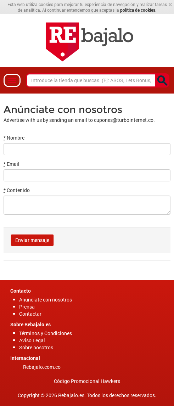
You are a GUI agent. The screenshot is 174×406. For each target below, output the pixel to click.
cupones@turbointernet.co (123, 120)
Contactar (30, 313)
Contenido (17, 190)
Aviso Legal (32, 340)
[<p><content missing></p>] (162, 80)
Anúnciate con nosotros (45, 299)
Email (11, 163)
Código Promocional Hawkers (87, 381)
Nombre (14, 137)
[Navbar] (12, 80)
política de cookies (137, 10)
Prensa (27, 306)
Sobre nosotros (36, 347)
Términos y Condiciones (45, 333)
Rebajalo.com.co (42, 366)
